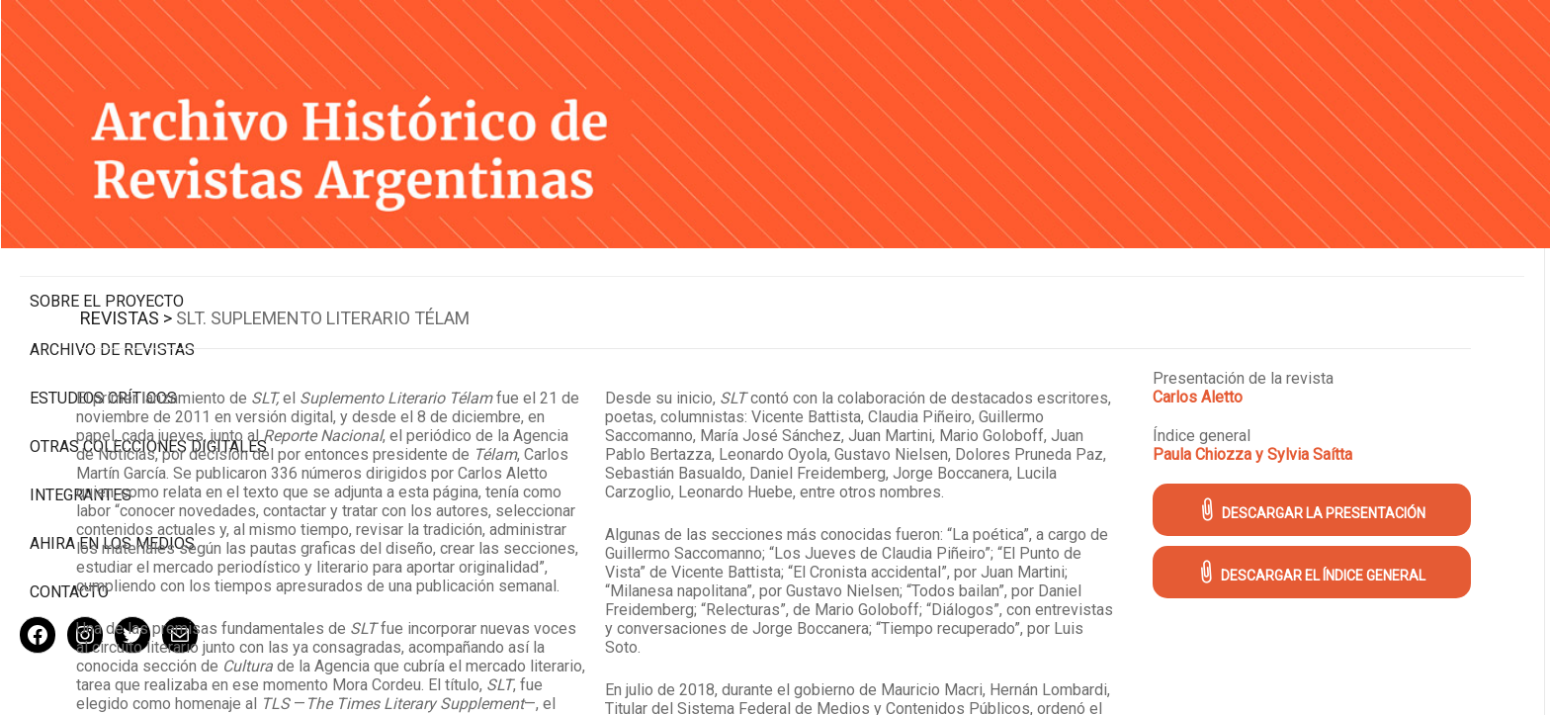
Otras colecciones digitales (108, 373)
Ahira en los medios (112, 479)
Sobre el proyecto (107, 218)
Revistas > (372, 278)
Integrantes (80, 430)
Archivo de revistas (112, 266)
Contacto (69, 527)
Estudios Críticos (103, 315)
